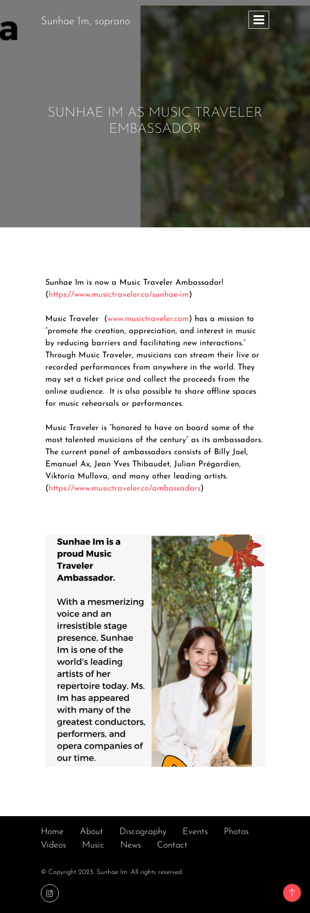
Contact (172, 845)
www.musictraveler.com (148, 319)
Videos (53, 845)
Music (93, 845)
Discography (142, 831)
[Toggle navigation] (259, 19)
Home (52, 831)
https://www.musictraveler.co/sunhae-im (118, 295)
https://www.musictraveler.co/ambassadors (124, 488)
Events (195, 831)
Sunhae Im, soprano (85, 21)
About (91, 831)
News (130, 845)
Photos (236, 831)
